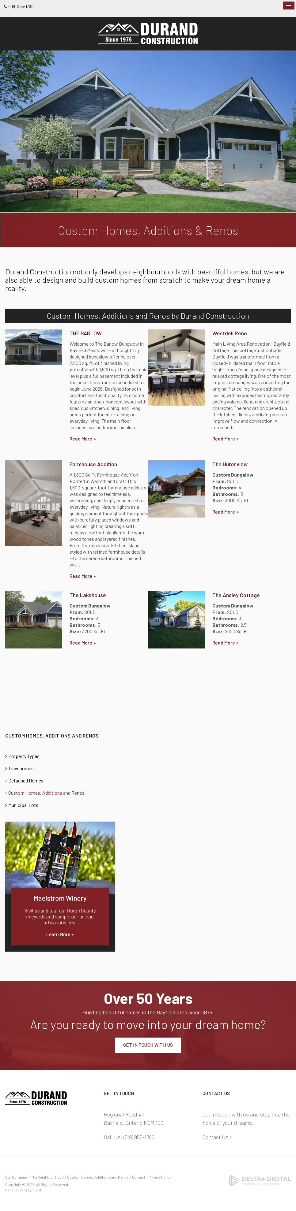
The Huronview (230, 464)
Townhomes (21, 768)
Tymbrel (34, 1190)
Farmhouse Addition (93, 464)
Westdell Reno (229, 333)
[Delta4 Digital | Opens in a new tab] (260, 1180)
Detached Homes (26, 780)
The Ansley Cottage (236, 595)
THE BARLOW (86, 333)
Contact (138, 1177)
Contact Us (215, 1137)
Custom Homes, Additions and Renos (46, 793)
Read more (81, 438)
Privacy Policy (160, 1177)
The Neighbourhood (47, 1177)
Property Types (24, 756)
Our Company (16, 1177)
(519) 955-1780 (21, 6)
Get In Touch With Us (148, 1045)
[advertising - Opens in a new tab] (60, 885)
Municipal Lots (23, 805)
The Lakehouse (88, 595)
